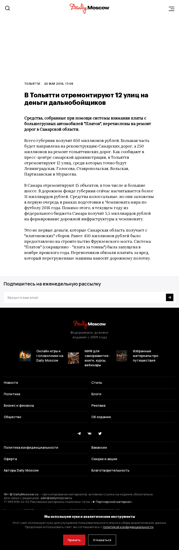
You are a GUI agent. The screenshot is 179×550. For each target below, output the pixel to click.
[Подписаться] (169, 297)
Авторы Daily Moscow (21, 470)
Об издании (101, 417)
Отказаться (102, 540)
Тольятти (32, 83)
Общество (12, 417)
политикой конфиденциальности (128, 527)
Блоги (96, 394)
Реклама (98, 405)
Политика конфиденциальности (31, 447)
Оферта (10, 459)
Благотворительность (110, 470)
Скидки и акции (104, 459)
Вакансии (99, 447)
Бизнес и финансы (19, 405)
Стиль (96, 382)
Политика (12, 394)
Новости (11, 382)
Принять (74, 540)
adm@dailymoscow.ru (56, 498)
